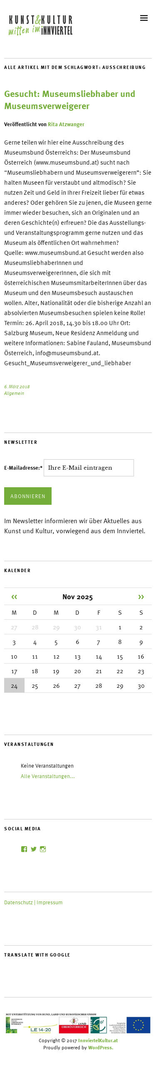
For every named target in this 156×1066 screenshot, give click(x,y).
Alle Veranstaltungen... (48, 776)
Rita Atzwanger (66, 124)
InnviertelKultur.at (98, 1040)
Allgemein (14, 393)
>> (141, 596)
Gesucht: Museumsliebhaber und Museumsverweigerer (69, 100)
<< (14, 596)
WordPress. (100, 1047)
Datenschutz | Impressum (33, 902)
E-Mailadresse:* (24, 467)
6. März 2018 (17, 386)
